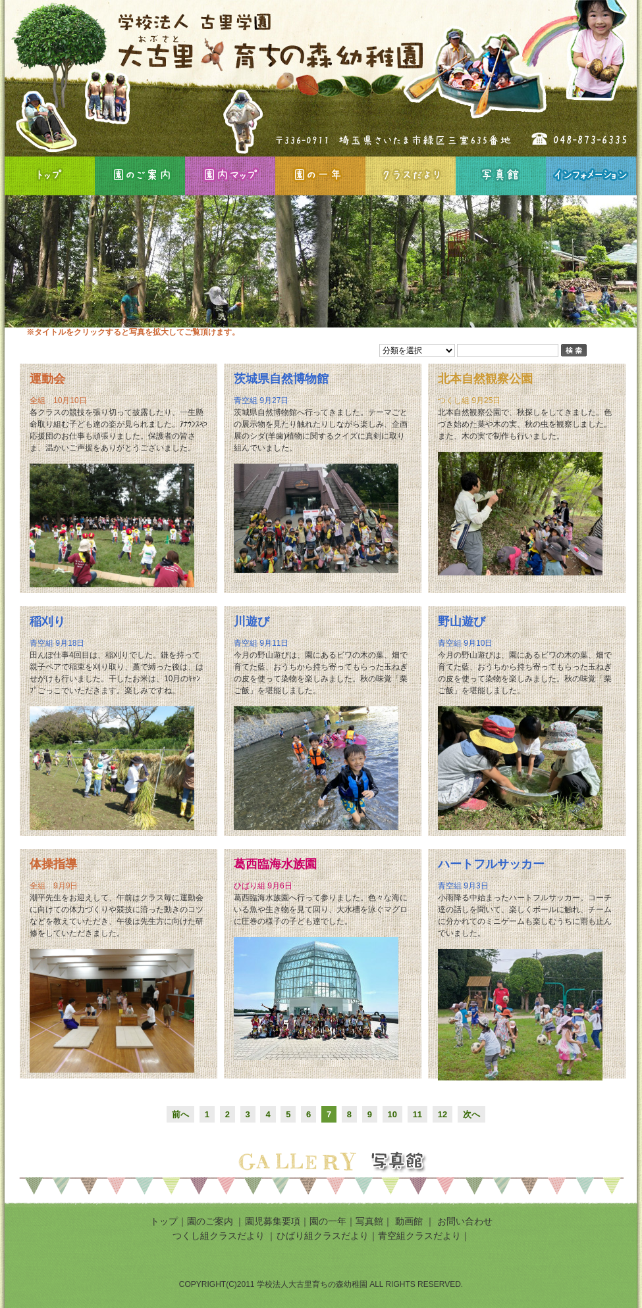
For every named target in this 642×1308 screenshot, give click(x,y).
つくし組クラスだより (219, 1235)
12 (442, 1114)
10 (392, 1114)
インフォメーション (591, 176)
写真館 (501, 176)
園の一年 (320, 176)
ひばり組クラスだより (323, 1235)
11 (417, 1114)
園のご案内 (140, 176)
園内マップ (230, 176)
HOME (50, 176)
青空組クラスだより (419, 1235)
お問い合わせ (465, 1221)
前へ (180, 1114)
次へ (471, 1114)
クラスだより (410, 176)
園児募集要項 (272, 1221)
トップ (164, 1221)
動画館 (410, 1221)
